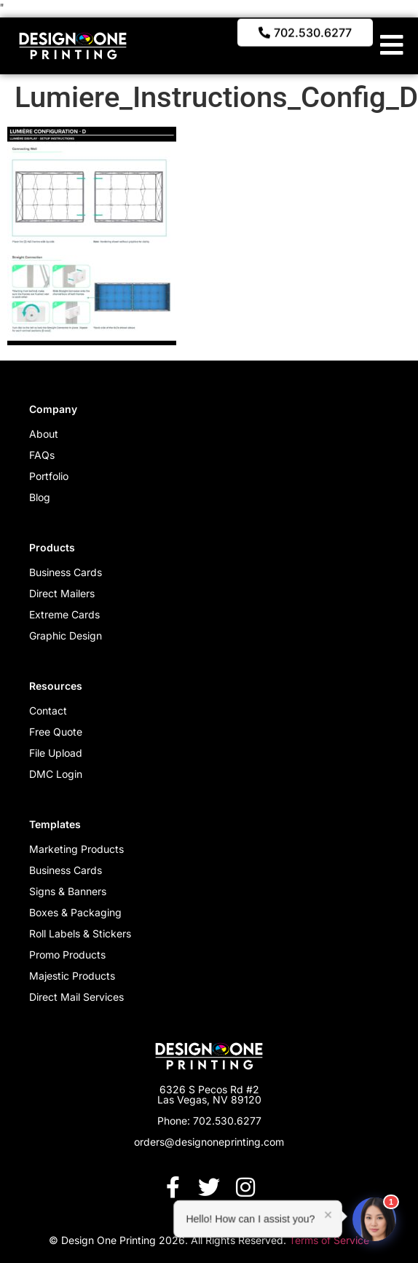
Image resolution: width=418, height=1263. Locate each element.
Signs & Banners (67, 891)
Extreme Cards (64, 614)
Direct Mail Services (76, 997)
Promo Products (67, 954)
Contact (48, 710)
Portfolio (48, 476)
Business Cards (65, 572)
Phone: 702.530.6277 (209, 1120)
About (43, 434)
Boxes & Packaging (75, 912)
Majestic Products (72, 975)
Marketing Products (76, 849)
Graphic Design (65, 635)
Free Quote (55, 731)
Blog (39, 497)
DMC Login (55, 774)
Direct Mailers (62, 593)
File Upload (55, 753)
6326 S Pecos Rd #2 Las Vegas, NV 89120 (209, 1094)
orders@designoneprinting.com (209, 1142)
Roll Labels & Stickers (80, 933)
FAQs (42, 455)
